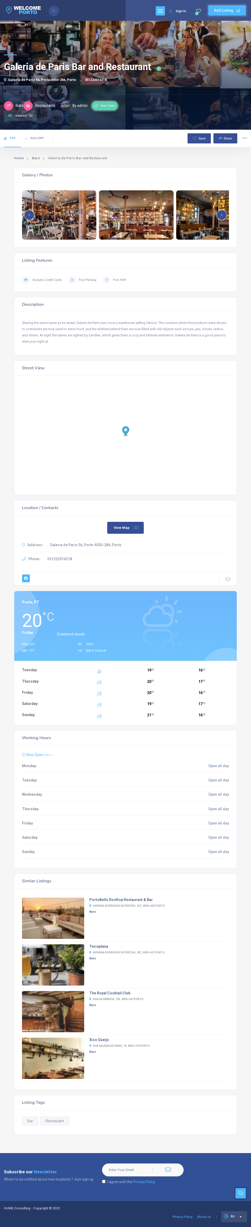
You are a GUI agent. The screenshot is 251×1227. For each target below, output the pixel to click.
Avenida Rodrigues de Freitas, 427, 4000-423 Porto (127, 905)
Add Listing (227, 10)
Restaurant (55, 1121)
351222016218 (93, 80)
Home (19, 158)
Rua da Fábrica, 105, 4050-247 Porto (116, 999)
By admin (74, 105)
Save (199, 138)
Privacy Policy (144, 1182)
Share (225, 138)
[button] (221, 215)
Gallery (34, 138)
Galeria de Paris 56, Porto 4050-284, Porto (40, 80)
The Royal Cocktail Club (109, 993)
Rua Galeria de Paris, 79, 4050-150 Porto (119, 1045)
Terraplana (98, 946)
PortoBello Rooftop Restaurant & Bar (121, 900)
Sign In (177, 11)
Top (10, 138)
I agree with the (128, 1182)
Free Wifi (114, 280)
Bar (30, 1121)
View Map (126, 527)
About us (204, 1217)
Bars (36, 158)
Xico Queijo (99, 1040)
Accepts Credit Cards (42, 280)
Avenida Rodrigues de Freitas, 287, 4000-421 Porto (127, 952)
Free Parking (82, 280)
